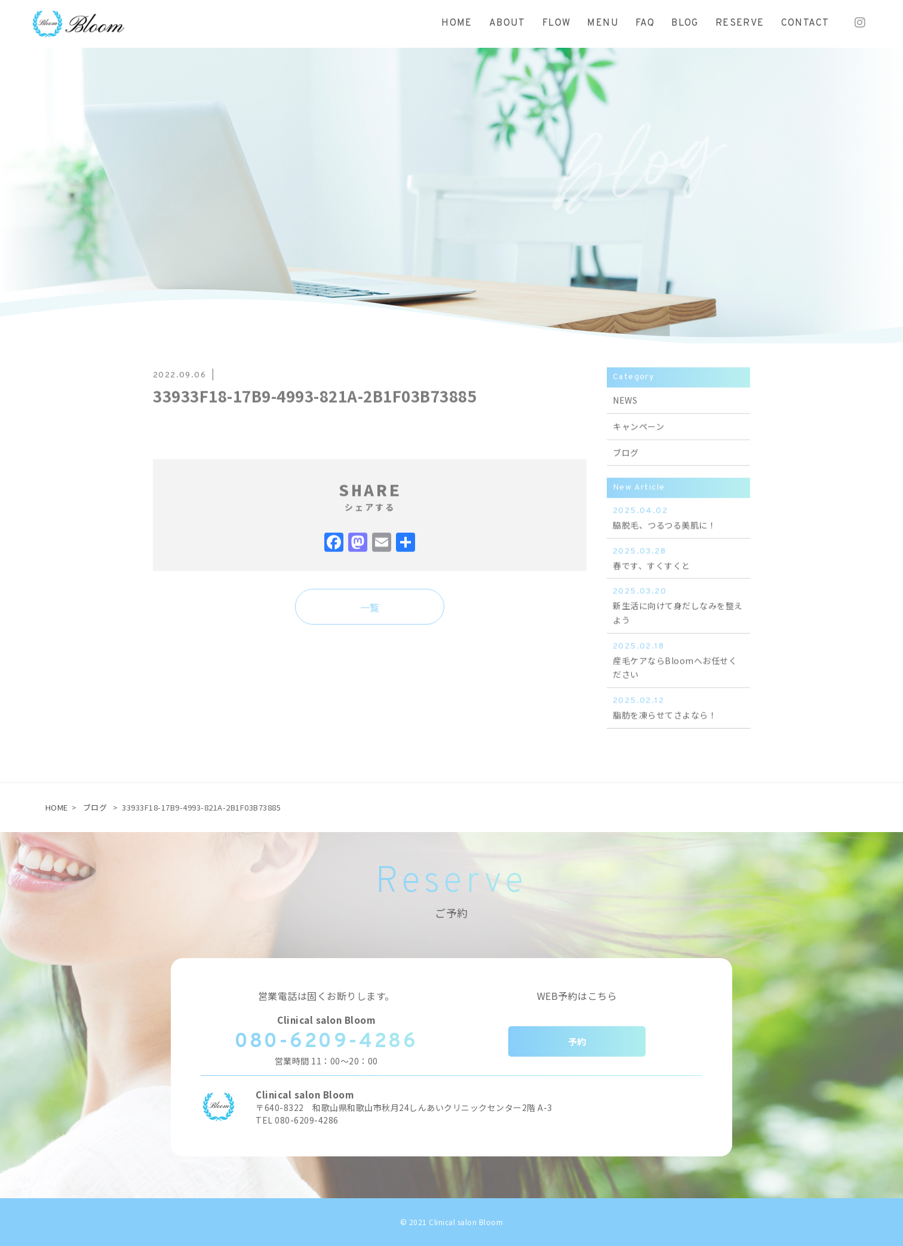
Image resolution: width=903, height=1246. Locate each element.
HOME (56, 807)
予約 (577, 1041)
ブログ (95, 807)
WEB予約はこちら (577, 996)
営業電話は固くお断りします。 (326, 996)
